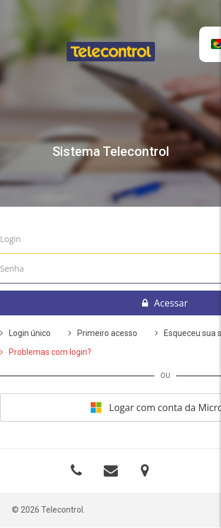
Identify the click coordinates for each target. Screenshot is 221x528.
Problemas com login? (50, 352)
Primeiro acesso (107, 333)
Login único (30, 333)
